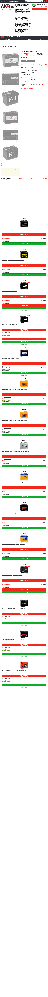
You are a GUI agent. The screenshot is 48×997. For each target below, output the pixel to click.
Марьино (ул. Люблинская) (21, 17)
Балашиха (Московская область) (22, 18)
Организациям (8, 39)
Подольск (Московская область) (22, 28)
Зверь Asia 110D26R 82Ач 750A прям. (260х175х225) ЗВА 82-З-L (14, 670)
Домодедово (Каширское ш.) (21, 19)
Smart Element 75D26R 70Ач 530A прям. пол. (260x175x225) (13, 608)
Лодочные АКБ (22, 36)
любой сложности (24, 85)
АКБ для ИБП (16, 36)
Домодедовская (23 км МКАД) (22, 8)
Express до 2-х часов (24, 589)
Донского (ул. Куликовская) (21, 9)
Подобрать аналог (28, 60)
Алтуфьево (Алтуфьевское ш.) (22, 4)
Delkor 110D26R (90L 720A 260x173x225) (9, 324)
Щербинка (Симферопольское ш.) (22, 32)
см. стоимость (40, 84)
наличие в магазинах (6, 178)
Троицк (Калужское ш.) (20, 31)
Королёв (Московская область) (22, 22)
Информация (44, 36)
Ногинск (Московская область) (22, 25)
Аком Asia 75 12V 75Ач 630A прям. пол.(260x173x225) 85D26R (14, 482)
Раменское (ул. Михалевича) (21, 29)
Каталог (2, 36)
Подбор (27, 36)
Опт (19, 39)
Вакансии (41, 39)
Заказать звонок (44, 6)
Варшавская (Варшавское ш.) (21, 6)
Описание (44, 178)
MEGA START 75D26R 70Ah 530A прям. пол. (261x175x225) (13, 639)
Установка (36, 36)
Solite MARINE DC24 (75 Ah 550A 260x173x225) (11, 358)
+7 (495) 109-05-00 (41, 5)
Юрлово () (21, 33)
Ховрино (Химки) (19, 16)
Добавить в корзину (24, 243)
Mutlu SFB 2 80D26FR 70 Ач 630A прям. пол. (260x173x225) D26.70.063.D (16, 451)
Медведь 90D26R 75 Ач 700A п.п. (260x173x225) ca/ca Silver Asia (14, 389)
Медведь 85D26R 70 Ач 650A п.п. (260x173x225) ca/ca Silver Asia (14, 420)
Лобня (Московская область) (21, 24)
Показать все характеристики (27, 88)
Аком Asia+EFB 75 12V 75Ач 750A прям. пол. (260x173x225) (13, 544)
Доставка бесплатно (24, 305)
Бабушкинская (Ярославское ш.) (22, 5)
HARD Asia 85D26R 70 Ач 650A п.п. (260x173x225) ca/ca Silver (13, 513)
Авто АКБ (6, 36)
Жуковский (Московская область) (22, 20)
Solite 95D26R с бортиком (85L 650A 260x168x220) (11, 229)
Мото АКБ (11, 36)
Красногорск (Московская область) (23, 23)
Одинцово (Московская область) (22, 26)
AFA (32, 75)
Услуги (40, 36)
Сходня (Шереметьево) (20, 30)
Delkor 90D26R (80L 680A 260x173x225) (9, 291)
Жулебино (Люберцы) (20, 10)
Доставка (31, 36)
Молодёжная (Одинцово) (21, 12)
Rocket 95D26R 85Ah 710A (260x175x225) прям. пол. (12, 575)
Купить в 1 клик (24, 246)
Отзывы (32, 178)
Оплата (21, 178)
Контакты (30, 39)
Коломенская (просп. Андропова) (22, 11)
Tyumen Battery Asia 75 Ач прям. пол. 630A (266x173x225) (13, 260)
